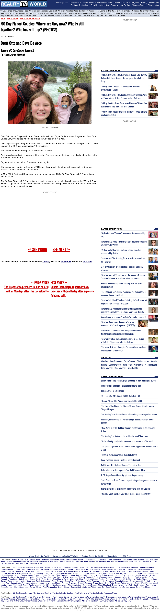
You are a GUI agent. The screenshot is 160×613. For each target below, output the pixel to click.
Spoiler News (88, 3)
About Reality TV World (39, 556)
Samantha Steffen (18, 583)
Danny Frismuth (115, 364)
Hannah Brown (25, 573)
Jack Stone (23, 585)
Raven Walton (35, 587)
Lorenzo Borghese (16, 571)
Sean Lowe (20, 569)
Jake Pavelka (95, 569)
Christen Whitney (75, 585)
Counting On (154, 11)
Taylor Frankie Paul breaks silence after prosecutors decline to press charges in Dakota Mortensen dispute (122, 310)
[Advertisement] (80, 521)
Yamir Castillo (132, 368)
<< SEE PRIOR (37, 249)
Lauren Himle (44, 583)
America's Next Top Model (68, 11)
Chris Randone (89, 573)
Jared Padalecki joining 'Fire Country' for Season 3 (120, 460)
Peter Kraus (46, 579)
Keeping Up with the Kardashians (75, 13)
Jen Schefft (68, 571)
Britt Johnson (88, 575)
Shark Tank (36, 16)
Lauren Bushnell (115, 577)
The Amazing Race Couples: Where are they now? (126, 597)
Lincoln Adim (50, 573)
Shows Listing (153, 5)
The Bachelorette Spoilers (63, 593)
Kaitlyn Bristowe (107, 567)
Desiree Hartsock (7, 569)
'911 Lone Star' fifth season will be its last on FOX (120, 395)
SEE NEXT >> (61, 249)
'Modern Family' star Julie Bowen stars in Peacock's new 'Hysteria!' (127, 441)
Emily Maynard (33, 569)
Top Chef (99, 16)
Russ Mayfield (120, 368)
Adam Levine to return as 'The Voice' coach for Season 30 (123, 317)
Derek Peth (109, 583)
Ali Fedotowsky (82, 569)
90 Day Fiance (6, 11)
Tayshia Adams (134, 571)
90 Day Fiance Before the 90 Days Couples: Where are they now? (78, 597)
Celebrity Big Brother (140, 11)
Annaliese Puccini (27, 577)
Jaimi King (47, 585)
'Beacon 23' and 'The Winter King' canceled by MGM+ (122, 401)
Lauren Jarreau (76, 575)
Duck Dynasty (151, 559)
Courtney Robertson (114, 579)
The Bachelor (101, 11)
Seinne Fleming (48, 575)
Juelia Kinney (149, 581)
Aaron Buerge (95, 571)
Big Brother (126, 11)
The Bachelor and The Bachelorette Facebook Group (96, 593)
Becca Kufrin (33, 567)
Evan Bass (13, 579)
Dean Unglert (13, 581)
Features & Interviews (80, 5)
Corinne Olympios (69, 583)
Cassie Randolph (120, 571)
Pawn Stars (75, 561)
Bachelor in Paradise (87, 11)
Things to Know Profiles (120, 5)
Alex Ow (101, 587)
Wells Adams (128, 577)
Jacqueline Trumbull (56, 577)
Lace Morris (55, 583)
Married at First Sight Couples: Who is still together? (77, 601)
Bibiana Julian (101, 575)
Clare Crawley (57, 581)
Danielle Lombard (43, 581)
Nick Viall (73, 567)
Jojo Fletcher (83, 567)
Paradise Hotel (153, 13)
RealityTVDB (119, 3)
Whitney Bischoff (71, 579)
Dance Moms (5, 13)
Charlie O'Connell (43, 571)
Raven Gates (120, 583)
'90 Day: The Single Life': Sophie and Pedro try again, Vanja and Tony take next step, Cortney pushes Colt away (124, 96)
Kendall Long (153, 573)
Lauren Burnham (140, 573)
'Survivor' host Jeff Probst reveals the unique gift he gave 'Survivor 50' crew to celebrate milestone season (123, 276)
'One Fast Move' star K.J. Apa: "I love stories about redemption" (126, 493)
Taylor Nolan (98, 583)
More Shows (154, 16)
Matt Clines (145, 587)
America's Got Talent (49, 11)
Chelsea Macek (143, 361)
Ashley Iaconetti (136, 581)
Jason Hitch (127, 364)
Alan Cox (104, 361)
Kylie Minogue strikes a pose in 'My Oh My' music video (123, 470)
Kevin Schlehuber (21, 587)
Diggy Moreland (104, 585)
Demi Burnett (38, 573)
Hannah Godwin (148, 571)
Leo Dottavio (62, 573)
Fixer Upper (34, 13)
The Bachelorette (114, 11)
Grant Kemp (151, 585)
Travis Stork (29, 571)
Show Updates (62, 3)
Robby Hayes (117, 585)
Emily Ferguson (93, 581)
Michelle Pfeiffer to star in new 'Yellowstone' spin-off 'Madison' (126, 488)
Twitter (46, 261)
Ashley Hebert (56, 569)
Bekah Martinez (128, 575)
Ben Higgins (95, 567)
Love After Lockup (96, 13)
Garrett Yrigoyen (115, 573)
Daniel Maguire (35, 585)
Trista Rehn (107, 571)
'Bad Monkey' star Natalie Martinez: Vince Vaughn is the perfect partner (129, 414)
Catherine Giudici (97, 579)
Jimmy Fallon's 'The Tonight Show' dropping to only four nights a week (128, 380)
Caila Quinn (80, 581)
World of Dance (119, 16)
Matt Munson (146, 583)
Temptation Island (88, 16)
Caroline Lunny (114, 575)
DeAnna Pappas (133, 569)
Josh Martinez (111, 587)
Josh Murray (58, 579)
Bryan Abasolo (71, 577)
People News (75, 3)
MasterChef (142, 13)
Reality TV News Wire (150, 3)
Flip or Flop (44, 13)
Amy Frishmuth (116, 361)
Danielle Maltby (141, 577)
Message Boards (139, 5)
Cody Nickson (63, 587)
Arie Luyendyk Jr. (47, 567)
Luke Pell (128, 585)
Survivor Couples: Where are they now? (116, 601)
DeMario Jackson (85, 583)
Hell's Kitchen (55, 13)
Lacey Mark (12, 585)
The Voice (108, 16)
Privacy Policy (112, 556)
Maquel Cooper (20, 575)
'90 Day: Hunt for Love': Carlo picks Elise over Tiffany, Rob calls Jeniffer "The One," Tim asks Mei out (124, 105)
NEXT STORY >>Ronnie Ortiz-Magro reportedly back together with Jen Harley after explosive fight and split (72, 289)
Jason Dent (135, 587)
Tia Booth (128, 573)
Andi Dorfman (132, 567)
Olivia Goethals (62, 575)
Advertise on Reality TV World (65, 556)
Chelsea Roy (41, 577)
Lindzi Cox (5, 583)
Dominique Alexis (59, 585)
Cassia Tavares (129, 361)
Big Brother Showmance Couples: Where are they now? (32, 601)
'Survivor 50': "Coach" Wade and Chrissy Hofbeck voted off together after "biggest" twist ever (124, 302)
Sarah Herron (139, 585)
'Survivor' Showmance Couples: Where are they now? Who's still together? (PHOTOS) (118, 323)
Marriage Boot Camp (111, 13)
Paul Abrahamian (50, 587)
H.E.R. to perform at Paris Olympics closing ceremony (122, 475)
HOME (3, 19)
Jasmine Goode (133, 583)
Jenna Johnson (7, 587)
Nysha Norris (13, 577)
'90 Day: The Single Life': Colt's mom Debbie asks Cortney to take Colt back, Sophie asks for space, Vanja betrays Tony (124, 78)
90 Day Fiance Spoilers (22, 593)
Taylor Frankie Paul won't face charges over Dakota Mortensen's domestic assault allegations (121, 332)
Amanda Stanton (121, 581)
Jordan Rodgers (100, 577)
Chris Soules (121, 567)
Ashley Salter (31, 583)
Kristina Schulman (27, 581)
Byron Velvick (56, 571)
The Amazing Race (20, 11)
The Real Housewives (22, 16)
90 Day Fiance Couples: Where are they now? (31, 597)
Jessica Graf (76, 587)
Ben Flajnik (44, 569)
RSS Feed (127, 556)
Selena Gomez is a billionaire (112, 390)
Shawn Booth (35, 579)
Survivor (68, 16)
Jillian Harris (107, 569)
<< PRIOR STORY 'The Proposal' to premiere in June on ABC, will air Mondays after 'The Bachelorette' (26, 286)
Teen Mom (77, 16)
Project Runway (6, 16)
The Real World (120, 561)
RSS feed (87, 261)
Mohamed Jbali (151, 364)
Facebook (66, 261)
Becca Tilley (69, 581)
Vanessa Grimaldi (85, 577)
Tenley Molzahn (143, 579)
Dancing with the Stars (20, 13)
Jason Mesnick (119, 569)
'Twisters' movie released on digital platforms (119, 454)
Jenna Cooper (7, 575)
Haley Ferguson (107, 581)
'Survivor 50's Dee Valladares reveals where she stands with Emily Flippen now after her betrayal (122, 340)
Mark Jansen (123, 587)
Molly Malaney (129, 579)
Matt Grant (145, 569)
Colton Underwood (19, 567)
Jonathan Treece (90, 585)
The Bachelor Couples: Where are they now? (109, 599)
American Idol (34, 11)
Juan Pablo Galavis (147, 567)
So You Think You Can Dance (52, 16)
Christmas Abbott (89, 587)
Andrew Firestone (81, 571)
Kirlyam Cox (138, 364)
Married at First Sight (129, 13)
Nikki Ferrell (84, 579)
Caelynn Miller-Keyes (9, 573)
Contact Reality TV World (92, 556)
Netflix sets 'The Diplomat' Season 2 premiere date (121, 465)
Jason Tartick (102, 573)
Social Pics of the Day (100, 5)
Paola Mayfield (107, 368)
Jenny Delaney (34, 575)
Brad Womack (69, 569)
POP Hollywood (132, 3)
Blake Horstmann (75, 573)
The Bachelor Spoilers (42, 593)
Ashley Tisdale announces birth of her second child (121, 385)
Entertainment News (103, 3)
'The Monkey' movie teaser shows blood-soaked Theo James (125, 436)
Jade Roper (23, 579)
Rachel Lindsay (61, 567)
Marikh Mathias (142, 575)
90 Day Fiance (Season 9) (30, 19)
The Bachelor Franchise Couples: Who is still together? (68, 599)
